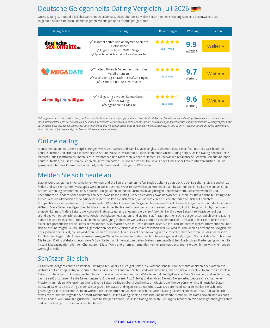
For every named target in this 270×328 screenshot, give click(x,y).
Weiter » (215, 46)
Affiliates (119, 322)
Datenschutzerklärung (141, 322)
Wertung (191, 51)
